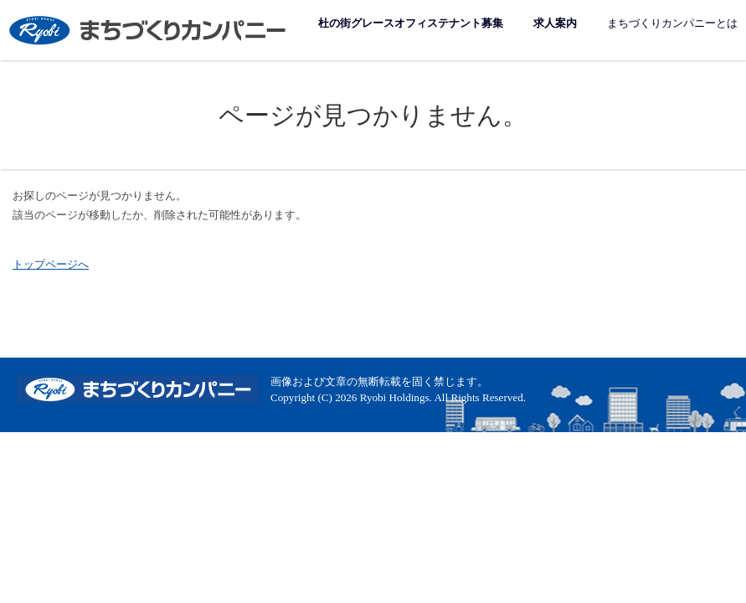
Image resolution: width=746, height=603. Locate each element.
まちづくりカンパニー (149, 29)
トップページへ (51, 264)
